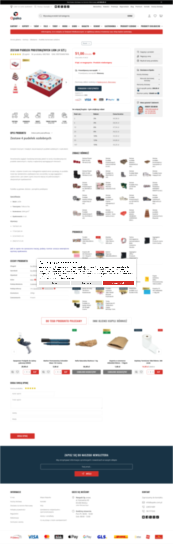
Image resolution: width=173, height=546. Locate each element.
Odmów (54, 283)
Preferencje (86, 283)
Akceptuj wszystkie (118, 283)
